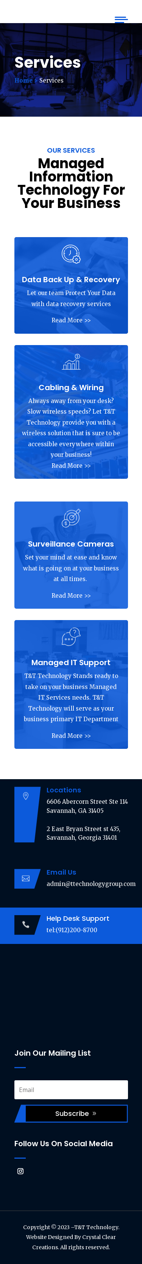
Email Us (61, 872)
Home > (26, 80)
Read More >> (71, 320)
